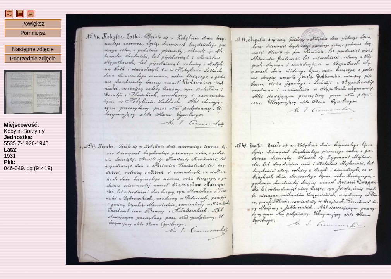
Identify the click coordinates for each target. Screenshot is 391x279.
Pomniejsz (33, 33)
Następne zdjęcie (32, 49)
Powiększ (32, 24)
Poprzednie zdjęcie (33, 58)
